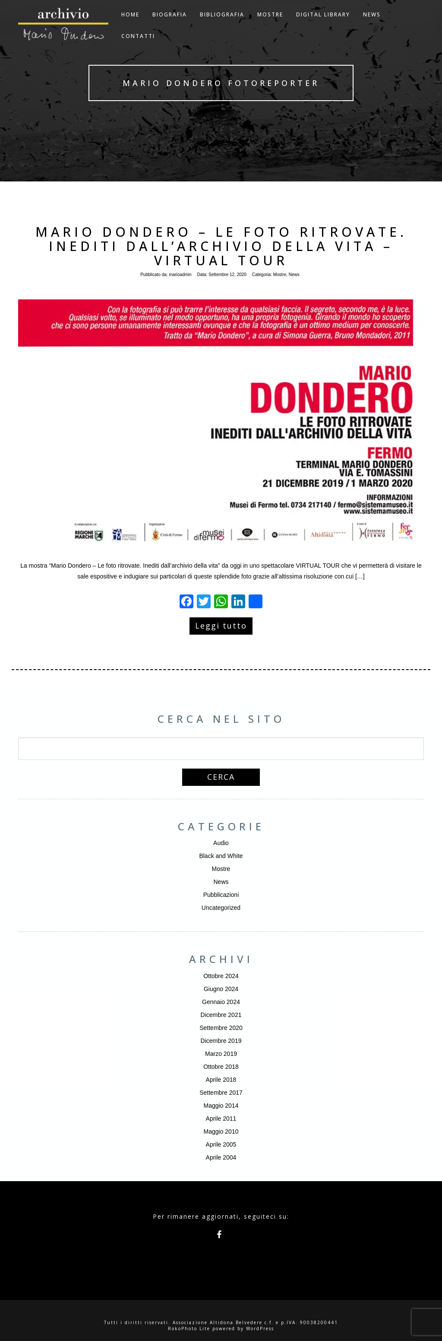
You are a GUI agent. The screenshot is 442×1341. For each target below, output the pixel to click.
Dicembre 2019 (221, 1040)
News (294, 274)
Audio (221, 842)
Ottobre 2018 (221, 1066)
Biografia (169, 25)
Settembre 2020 (221, 1027)
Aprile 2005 (221, 1144)
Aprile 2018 (221, 1079)
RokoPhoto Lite (189, 1328)
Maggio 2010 (221, 1131)
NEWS (372, 25)
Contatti (138, 47)
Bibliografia (222, 25)
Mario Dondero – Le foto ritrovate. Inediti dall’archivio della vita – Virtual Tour (221, 246)
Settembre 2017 (221, 1092)
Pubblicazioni (221, 894)
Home (130, 25)
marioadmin (180, 274)
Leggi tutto (221, 625)
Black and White (221, 855)
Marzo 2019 (221, 1053)
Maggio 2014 (221, 1105)
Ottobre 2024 (221, 975)
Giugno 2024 (221, 988)
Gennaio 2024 (221, 1001)
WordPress (260, 1328)
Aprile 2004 (221, 1157)
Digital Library (323, 25)
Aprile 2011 (221, 1118)
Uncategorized (221, 907)
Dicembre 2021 (221, 1014)
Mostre (270, 25)
